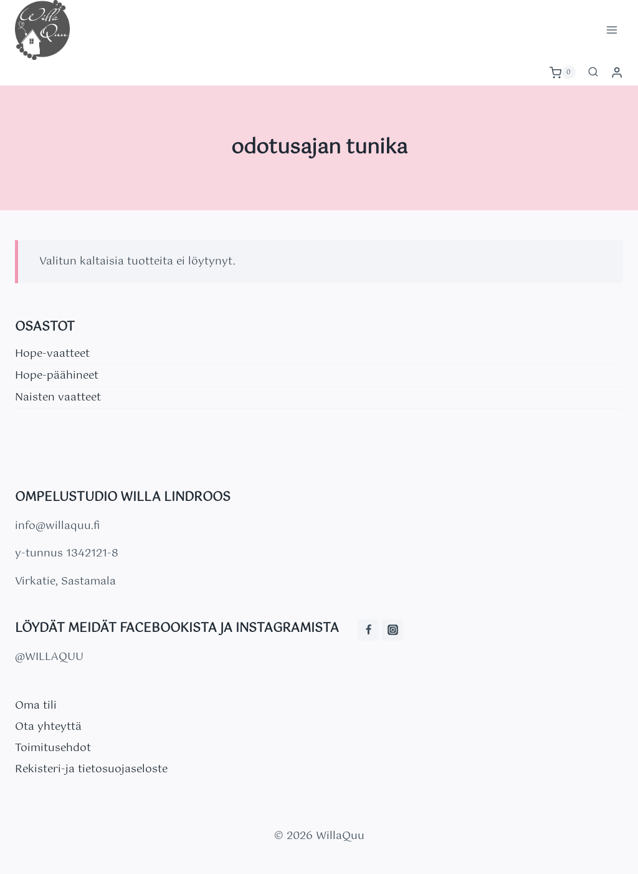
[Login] (617, 72)
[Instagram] (392, 630)
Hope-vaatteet (52, 353)
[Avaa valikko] (611, 29)
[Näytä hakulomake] (593, 72)
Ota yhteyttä (48, 727)
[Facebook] (368, 630)
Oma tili (36, 705)
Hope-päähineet (56, 375)
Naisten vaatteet (58, 397)
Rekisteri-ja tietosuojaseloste (91, 769)
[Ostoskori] (563, 72)
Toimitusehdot (53, 748)
